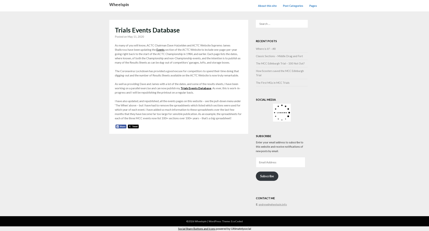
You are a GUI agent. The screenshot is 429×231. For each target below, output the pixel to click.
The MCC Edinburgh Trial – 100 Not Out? (280, 63)
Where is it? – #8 (266, 48)
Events (160, 49)
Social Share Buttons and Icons (196, 228)
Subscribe (267, 176)
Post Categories (293, 5)
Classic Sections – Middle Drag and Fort (279, 56)
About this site (267, 5)
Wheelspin (119, 4)
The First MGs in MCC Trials (273, 82)
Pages (313, 5)
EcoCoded (237, 221)
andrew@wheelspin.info (273, 204)
